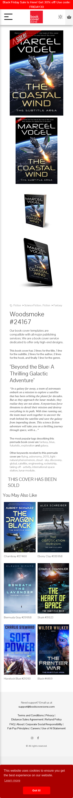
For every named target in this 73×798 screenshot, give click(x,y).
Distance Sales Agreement (27, 719)
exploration (28, 445)
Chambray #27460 (15, 556)
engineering (35, 463)
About (20, 724)
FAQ (12, 724)
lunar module (27, 470)
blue (52, 442)
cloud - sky (42, 460)
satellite (22, 463)
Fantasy (58, 305)
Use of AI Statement (54, 728)
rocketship (50, 463)
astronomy (35, 456)
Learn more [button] (12, 780)
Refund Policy (53, 719)
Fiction (17, 305)
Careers (35, 728)
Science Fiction (32, 305)
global (13, 463)
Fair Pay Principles (18, 728)
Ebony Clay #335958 (50, 556)
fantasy (43, 442)
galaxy (44, 445)
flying (24, 456)
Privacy (50, 715)
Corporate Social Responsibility (44, 724)
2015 (46, 456)
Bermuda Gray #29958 (18, 617)
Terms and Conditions (31, 715)
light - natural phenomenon (33, 458)
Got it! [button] (36, 790)
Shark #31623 (45, 617)
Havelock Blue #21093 (17, 678)
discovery (56, 460)
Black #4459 (45, 678)
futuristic (15, 445)
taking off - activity (20, 467)
